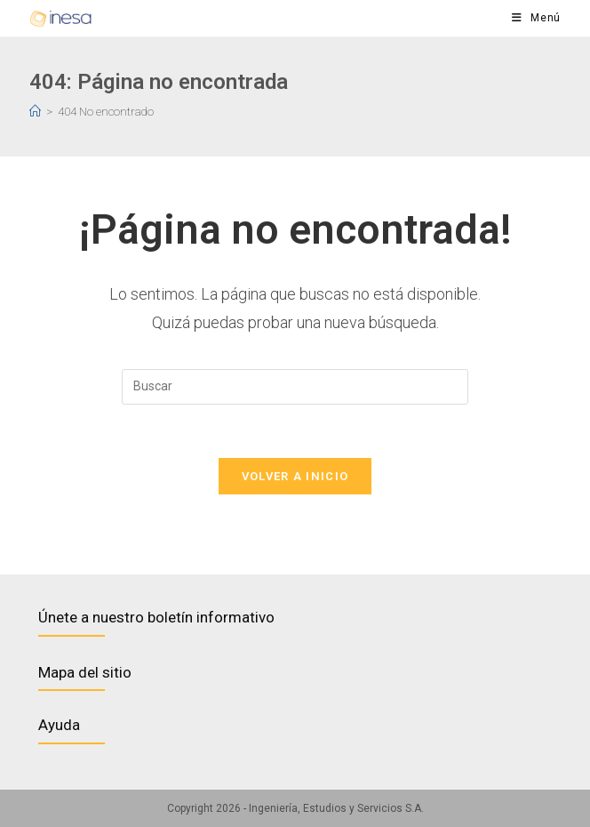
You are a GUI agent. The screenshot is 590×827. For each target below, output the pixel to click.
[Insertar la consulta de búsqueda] (295, 387)
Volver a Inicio (295, 476)
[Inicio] (35, 111)
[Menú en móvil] (536, 18)
